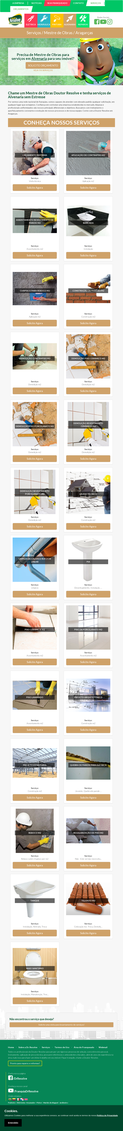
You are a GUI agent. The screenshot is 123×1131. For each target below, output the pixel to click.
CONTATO (78, 3)
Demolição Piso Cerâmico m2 (88, 358)
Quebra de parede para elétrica (88, 765)
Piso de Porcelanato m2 (88, 629)
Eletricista (21, 1103)
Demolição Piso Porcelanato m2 (35, 426)
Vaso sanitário (35, 968)
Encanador (30, 1103)
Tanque (34, 900)
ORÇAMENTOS (20, 9)
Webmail (103, 1047)
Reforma (79, 1103)
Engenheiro (106, 1103)
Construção (88, 1103)
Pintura (72, 1103)
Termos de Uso (62, 1047)
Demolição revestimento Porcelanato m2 (35, 492)
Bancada (88, 223)
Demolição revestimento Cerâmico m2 (88, 424)
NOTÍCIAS (36, 3)
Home (11, 1047)
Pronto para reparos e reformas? (25, 1063)
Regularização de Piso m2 (88, 833)
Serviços (46, 1047)
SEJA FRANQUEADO (57, 3)
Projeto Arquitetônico (88, 697)
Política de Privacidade (107, 1115)
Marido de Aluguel (50, 1103)
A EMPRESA (18, 3)
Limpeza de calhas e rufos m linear (35, 560)
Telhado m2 (88, 900)
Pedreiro (11, 1103)
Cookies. (11, 1111)
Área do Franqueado (84, 1047)
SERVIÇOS (95, 3)
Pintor (39, 1103)
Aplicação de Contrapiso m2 (88, 155)
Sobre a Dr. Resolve (27, 1047)
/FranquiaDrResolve (23, 1091)
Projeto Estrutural (35, 765)
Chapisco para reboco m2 (35, 290)
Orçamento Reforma (34, 155)
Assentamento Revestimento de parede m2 (34, 221)
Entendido (13, 1123)
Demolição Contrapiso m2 (34, 358)
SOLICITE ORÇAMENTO (43, 65)
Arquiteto (97, 1103)
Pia (88, 561)
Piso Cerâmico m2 (35, 629)
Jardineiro (63, 1103)
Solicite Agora (35, 187)
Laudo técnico (88, 494)
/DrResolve (17, 1078)
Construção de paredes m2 (88, 290)
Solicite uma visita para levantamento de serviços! (61, 1024)
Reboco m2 (35, 833)
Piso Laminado (34, 697)
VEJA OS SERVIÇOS (43, 70)
